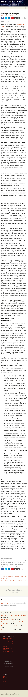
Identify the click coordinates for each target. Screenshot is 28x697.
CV (3, 680)
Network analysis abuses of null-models (11, 626)
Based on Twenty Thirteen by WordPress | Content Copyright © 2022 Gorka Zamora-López (13, 693)
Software (4, 678)
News (4, 682)
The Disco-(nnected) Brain (7, 630)
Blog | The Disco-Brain (7, 684)
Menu (2, 8)
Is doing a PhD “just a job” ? (8, 619)
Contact (4, 681)
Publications (5, 677)
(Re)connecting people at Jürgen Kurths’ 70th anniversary (8, 645)
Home (4, 676)
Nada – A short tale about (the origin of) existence (14, 581)
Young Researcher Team (12, 28)
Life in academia (13, 15)
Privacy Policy (4, 693)
